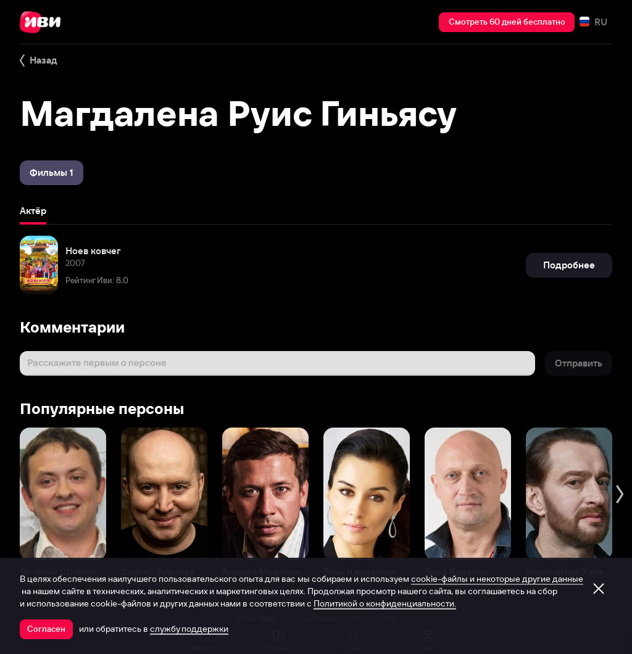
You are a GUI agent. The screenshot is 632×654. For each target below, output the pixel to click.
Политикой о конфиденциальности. (385, 603)
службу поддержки (189, 629)
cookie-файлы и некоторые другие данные (497, 579)
